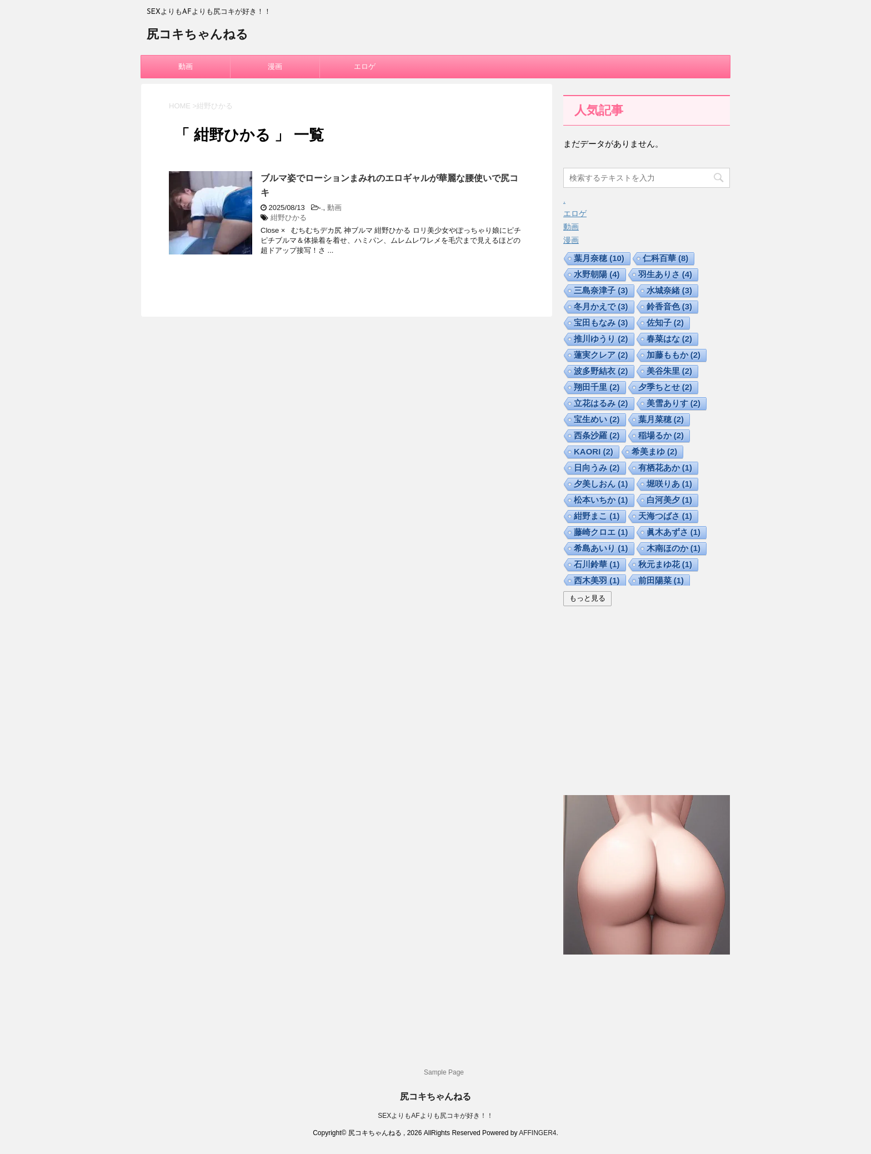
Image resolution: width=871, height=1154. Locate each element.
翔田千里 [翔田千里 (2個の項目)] (597, 387)
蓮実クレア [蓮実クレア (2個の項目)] (601, 354)
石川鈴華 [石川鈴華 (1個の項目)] (597, 564)
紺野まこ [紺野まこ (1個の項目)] (597, 516)
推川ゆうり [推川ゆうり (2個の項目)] (601, 338)
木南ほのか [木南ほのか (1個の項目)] (674, 548)
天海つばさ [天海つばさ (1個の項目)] (665, 516)
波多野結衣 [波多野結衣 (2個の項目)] (601, 371)
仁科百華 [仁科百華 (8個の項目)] (666, 258)
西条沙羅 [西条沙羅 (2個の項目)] (597, 435)
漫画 (275, 66)
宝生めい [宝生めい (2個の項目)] (597, 419)
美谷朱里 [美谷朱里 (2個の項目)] (670, 371)
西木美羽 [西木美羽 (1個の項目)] (597, 580)
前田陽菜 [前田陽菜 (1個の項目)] (661, 580)
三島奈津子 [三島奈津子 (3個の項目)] (601, 290)
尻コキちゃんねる (197, 35)
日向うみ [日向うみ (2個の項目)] (597, 467)
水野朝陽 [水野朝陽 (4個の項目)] (597, 274)
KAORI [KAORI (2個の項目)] (593, 451)
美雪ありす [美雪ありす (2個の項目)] (674, 403)
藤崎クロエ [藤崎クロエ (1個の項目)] (601, 532)
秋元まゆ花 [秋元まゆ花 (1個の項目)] (665, 564)
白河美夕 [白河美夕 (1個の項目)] (670, 499)
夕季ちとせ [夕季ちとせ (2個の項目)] (665, 387)
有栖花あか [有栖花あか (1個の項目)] (665, 467)
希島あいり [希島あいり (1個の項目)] (601, 548)
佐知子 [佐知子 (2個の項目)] (665, 322)
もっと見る (587, 598)
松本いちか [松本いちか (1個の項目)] (601, 499)
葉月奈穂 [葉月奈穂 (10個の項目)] (599, 258)
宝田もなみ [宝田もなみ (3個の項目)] (601, 322)
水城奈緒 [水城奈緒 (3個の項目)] (670, 290)
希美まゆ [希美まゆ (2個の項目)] (655, 451)
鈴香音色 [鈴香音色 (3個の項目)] (670, 306)
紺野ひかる (289, 217)
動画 (185, 66)
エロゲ (365, 66)
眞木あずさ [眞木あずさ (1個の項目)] (674, 532)
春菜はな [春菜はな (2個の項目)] (670, 338)
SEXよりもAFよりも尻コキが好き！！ (435, 1116)
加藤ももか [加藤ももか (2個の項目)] (674, 354)
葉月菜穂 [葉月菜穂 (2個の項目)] (661, 419)
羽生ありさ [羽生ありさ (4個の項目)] (665, 274)
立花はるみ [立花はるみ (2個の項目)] (601, 403)
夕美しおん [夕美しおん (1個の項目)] (601, 483)
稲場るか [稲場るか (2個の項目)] (661, 435)
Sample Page (444, 1072)
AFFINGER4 (537, 1133)
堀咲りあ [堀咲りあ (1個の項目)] (670, 483)
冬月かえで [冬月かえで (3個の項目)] (601, 306)
